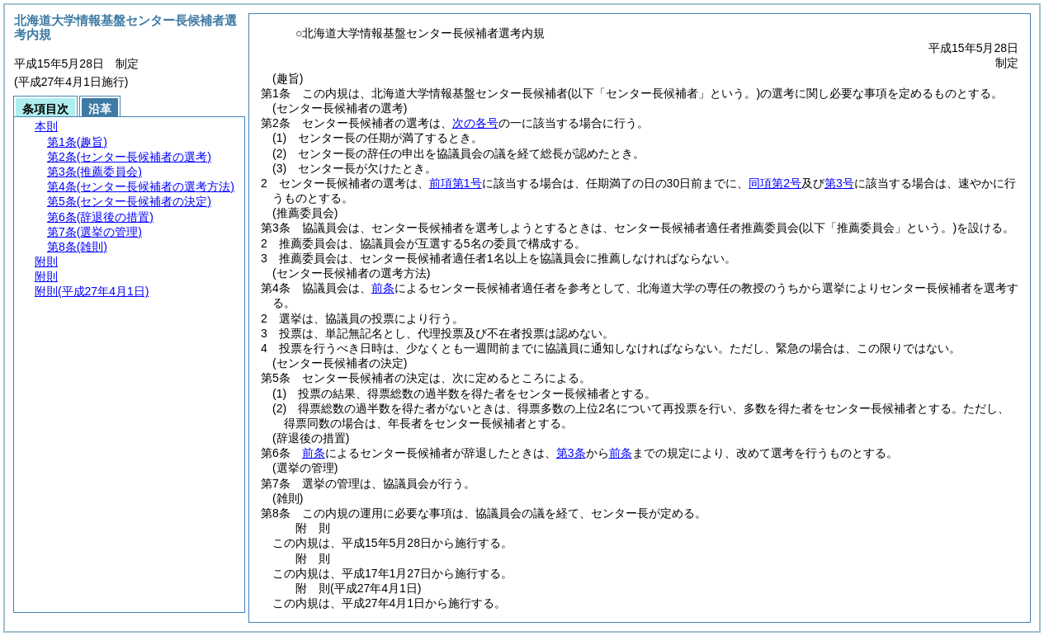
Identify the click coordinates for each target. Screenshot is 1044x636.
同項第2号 (775, 183)
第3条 (571, 452)
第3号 (839, 183)
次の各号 (475, 123)
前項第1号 (455, 183)
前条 (382, 287)
